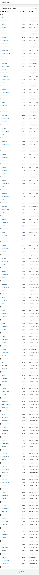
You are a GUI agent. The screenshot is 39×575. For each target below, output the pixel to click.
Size (23, 11)
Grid (35, 8)
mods (4, 3)
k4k (8, 3)
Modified (31, 11)
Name (3, 11)
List (32, 8)
